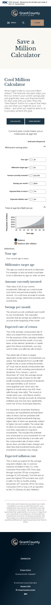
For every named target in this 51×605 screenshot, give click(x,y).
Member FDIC (25, 586)
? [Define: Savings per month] (30, 183)
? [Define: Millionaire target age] (30, 167)
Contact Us (25, 558)
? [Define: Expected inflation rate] (30, 199)
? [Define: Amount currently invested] (30, 175)
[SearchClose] (23, 23)
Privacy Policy (25, 570)
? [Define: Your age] (30, 159)
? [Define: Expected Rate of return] (30, 191)
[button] (25, 148)
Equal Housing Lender (26, 590)
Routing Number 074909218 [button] (25, 574)
